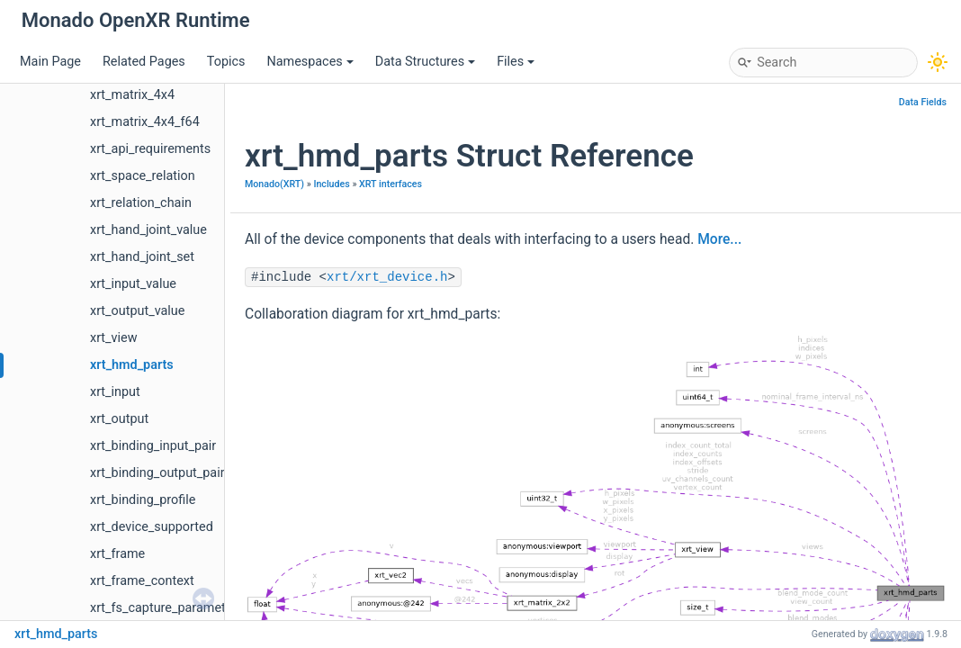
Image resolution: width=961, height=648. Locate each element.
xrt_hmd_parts (132, 365)
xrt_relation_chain (141, 203)
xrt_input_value (133, 284)
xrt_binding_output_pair (157, 473)
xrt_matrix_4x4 (132, 95)
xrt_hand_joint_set (142, 257)
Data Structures (425, 61)
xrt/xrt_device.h (387, 277)
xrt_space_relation (142, 176)
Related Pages (144, 61)
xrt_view (113, 338)
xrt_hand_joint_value (148, 230)
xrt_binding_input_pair (153, 446)
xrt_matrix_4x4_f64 (145, 122)
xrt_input (115, 392)
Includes (331, 184)
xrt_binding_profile (142, 500)
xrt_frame (117, 554)
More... (719, 239)
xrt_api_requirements (150, 149)
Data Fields (923, 102)
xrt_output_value (137, 311)
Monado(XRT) (274, 184)
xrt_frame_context (142, 581)
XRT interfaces (390, 184)
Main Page (50, 61)
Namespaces (309, 61)
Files (515, 61)
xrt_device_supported (151, 527)
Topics (226, 61)
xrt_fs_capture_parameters (167, 608)
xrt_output (119, 419)
